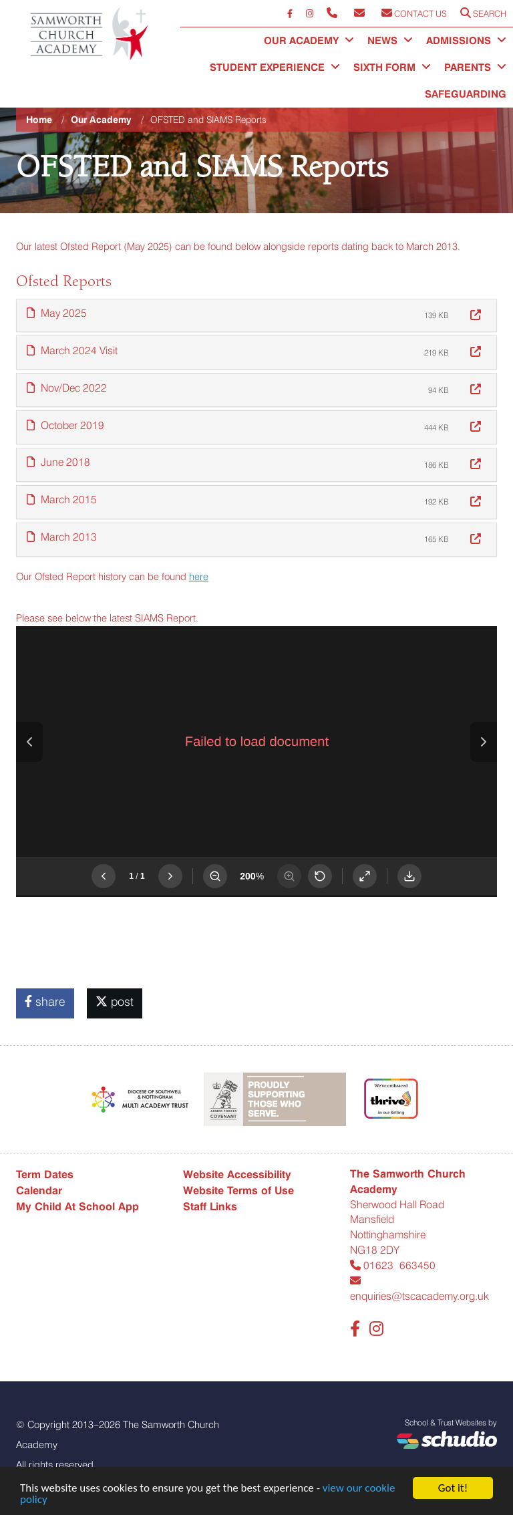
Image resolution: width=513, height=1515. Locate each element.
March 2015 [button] (62, 499)
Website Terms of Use (238, 1190)
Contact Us (414, 13)
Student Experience (275, 67)
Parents (475, 67)
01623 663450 (393, 1265)
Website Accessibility (237, 1174)
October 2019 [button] (65, 425)
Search (483, 13)
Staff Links (210, 1206)
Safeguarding (465, 94)
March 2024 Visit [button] (72, 350)
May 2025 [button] (57, 313)
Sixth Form (392, 67)
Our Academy (309, 41)
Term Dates (44, 1174)
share (45, 1001)
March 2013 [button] (62, 537)
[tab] (256, 315)
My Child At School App (77, 1206)
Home (39, 119)
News (390, 41)
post (115, 1001)
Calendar (39, 1190)
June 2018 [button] (58, 462)
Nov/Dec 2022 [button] (67, 388)
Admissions (466, 41)
